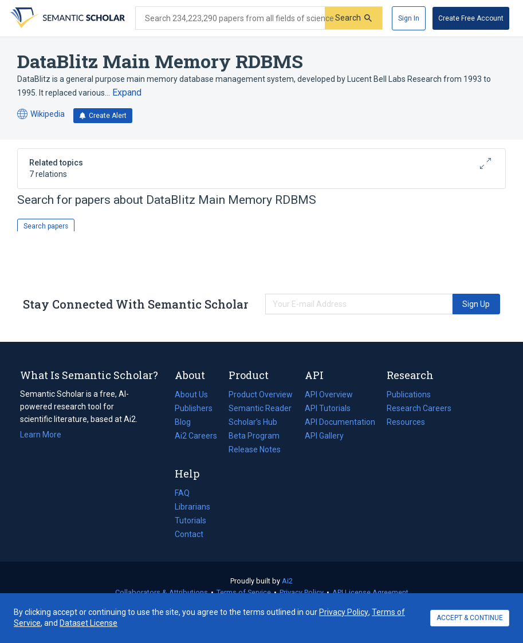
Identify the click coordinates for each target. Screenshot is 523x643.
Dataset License (88, 623)
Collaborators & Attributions (161, 592)
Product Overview (261, 394)
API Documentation (340, 422)
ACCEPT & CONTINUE (470, 618)
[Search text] (230, 18)
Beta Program (254, 435)
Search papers (45, 226)
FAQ (182, 493)
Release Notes (255, 449)
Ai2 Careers (196, 436)
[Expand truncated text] (127, 92)
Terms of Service (244, 592)
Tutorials (190, 520)
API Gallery (324, 435)
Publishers (194, 408)
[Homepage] (66, 18)
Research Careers (419, 408)
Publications (409, 394)
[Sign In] (409, 18)
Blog (187, 422)
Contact (189, 534)
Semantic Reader (260, 408)
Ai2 (287, 581)
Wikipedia (41, 114)
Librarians (192, 506)
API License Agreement (370, 592)
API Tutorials (328, 408)
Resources (406, 422)
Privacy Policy (302, 592)
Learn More (40, 434)
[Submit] (353, 18)
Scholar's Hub (253, 422)
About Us (191, 394)
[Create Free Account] (470, 18)
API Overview (329, 394)
